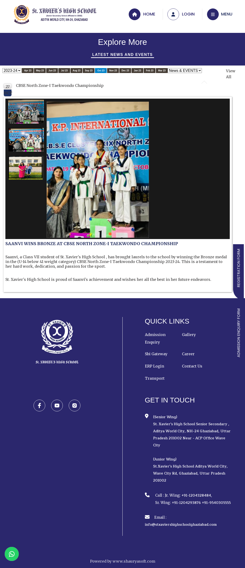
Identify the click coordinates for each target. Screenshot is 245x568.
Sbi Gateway (156, 354)
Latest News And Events (122, 55)
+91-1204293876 (186, 503)
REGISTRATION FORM (238, 268)
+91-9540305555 (216, 503)
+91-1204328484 (196, 495)
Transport (155, 378)
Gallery (189, 334)
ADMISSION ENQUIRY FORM (238, 333)
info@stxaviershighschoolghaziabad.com (181, 525)
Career (188, 354)
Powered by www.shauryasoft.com (122, 561)
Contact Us (192, 366)
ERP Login (154, 366)
